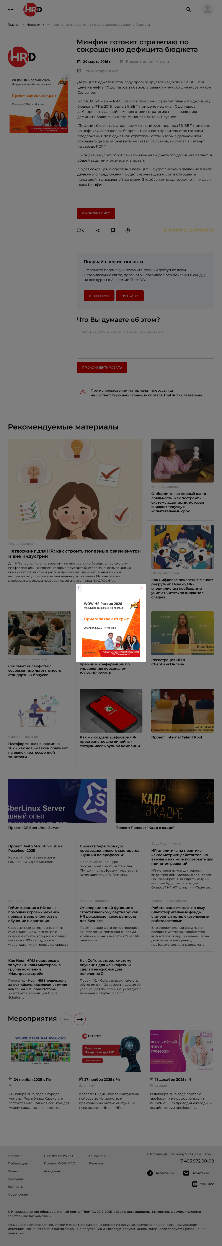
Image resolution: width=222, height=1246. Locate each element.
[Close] (141, 588)
